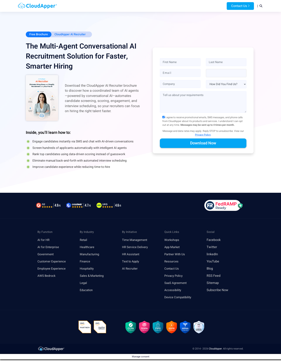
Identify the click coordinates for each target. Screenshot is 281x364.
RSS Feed (213, 276)
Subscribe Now (217, 290)
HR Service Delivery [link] (136, 247)
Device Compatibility (179, 297)
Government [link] (46, 254)
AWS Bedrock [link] (47, 276)
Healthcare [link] (88, 247)
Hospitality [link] (87, 268)
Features (152, 6)
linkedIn (212, 254)
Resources (171, 6)
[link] (51, 350)
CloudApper (215, 350)
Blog (188, 6)
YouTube (213, 261)
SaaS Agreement (176, 283)
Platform (132, 6)
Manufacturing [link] (90, 254)
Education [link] (87, 290)
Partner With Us (175, 254)
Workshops (172, 240)
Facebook (214, 240)
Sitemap (213, 283)
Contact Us (240, 6)
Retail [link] (84, 240)
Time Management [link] (136, 240)
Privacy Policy (203, 135)
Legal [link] (84, 283)
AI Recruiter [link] (130, 268)
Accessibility (173, 290)
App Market (172, 247)
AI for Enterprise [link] (49, 247)
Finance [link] (85, 261)
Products (112, 6)
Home (96, 6)
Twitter (212, 247)
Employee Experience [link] (52, 268)
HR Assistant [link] (131, 254)
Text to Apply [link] (131, 261)
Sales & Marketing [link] (93, 276)
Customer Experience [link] (52, 261)
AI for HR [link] (43, 240)
